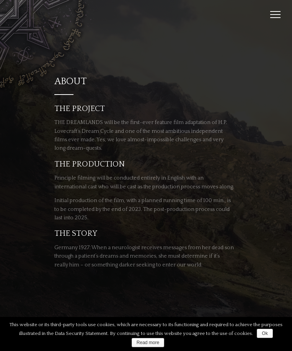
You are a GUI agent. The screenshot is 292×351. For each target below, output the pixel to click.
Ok (265, 333)
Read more (148, 342)
